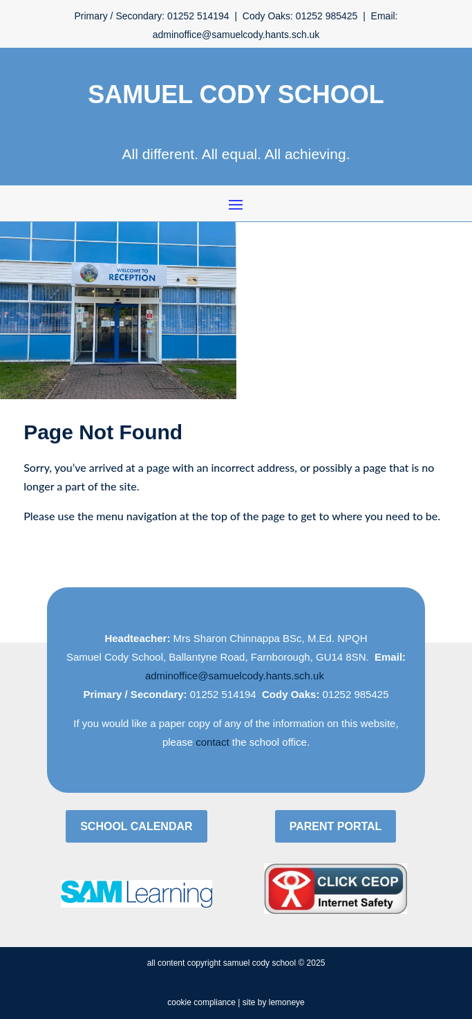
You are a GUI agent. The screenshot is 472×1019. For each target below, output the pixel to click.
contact (212, 742)
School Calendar (136, 826)
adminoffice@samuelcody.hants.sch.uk (234, 675)
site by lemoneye (274, 1002)
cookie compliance (201, 1002)
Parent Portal (336, 826)
